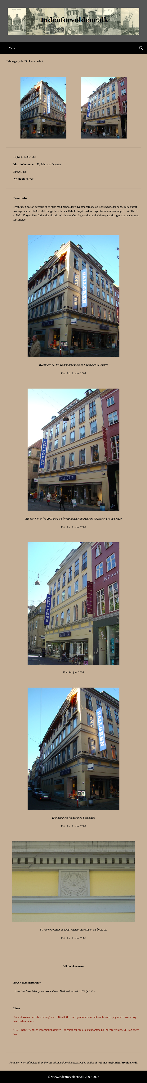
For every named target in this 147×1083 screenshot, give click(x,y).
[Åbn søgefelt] (141, 48)
